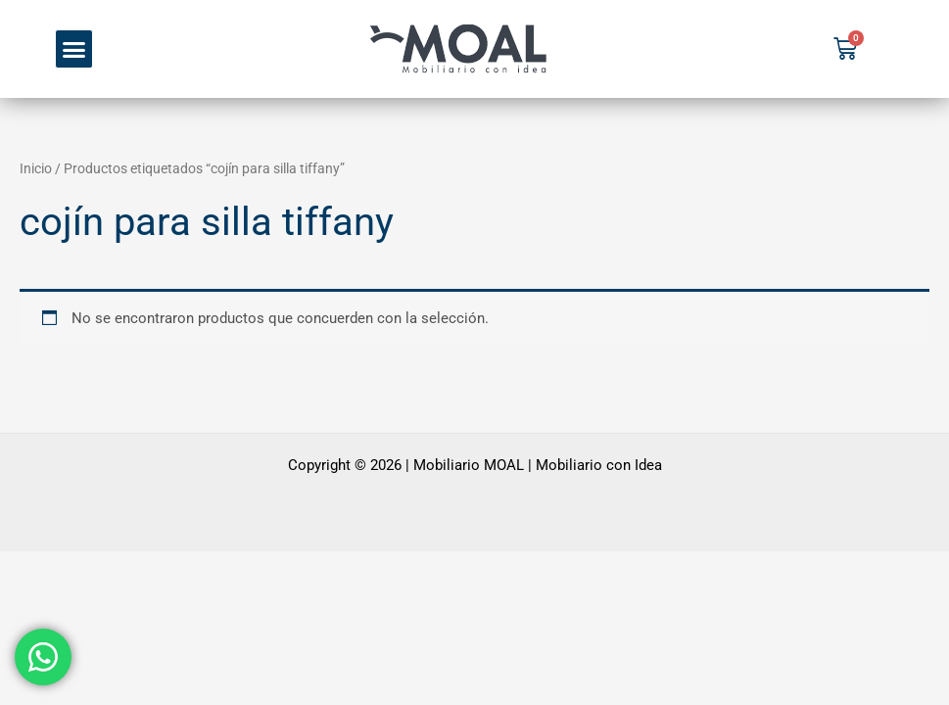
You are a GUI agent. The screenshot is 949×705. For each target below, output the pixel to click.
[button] (74, 49)
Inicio (36, 168)
